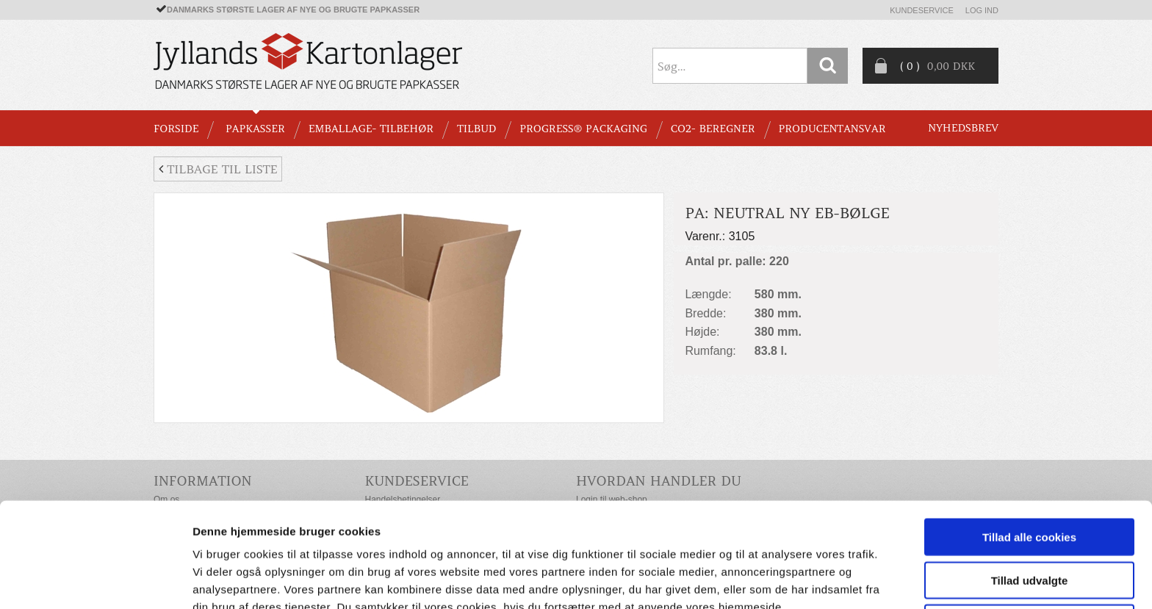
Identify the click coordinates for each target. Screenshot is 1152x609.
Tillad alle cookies (1029, 462)
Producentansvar (832, 128)
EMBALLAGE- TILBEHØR (371, 128)
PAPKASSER (255, 128)
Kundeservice (922, 10)
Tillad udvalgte (1029, 506)
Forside (176, 128)
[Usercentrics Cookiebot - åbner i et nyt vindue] (95, 580)
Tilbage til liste (218, 169)
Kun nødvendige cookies (1029, 548)
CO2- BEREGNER (713, 128)
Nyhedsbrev (963, 127)
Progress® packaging (583, 128)
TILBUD (476, 128)
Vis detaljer (763, 580)
